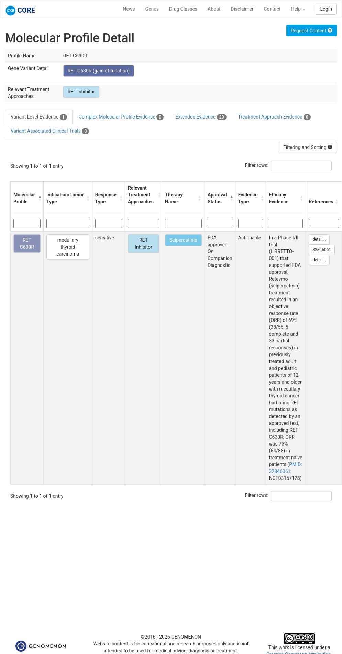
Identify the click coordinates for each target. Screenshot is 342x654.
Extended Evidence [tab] (200, 117)
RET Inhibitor (81, 91)
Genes (152, 9)
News (129, 9)
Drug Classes (183, 9)
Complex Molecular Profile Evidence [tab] (121, 117)
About (214, 9)
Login (326, 9)
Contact (272, 9)
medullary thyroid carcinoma (67, 247)
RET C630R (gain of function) (99, 71)
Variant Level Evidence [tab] (39, 117)
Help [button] (298, 9)
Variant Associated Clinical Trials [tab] (50, 131)
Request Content (311, 30)
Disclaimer (242, 9)
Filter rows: (257, 165)
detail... (319, 239)
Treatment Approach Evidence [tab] (274, 117)
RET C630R (27, 243)
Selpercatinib (183, 240)
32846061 (321, 249)
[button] (39, 198)
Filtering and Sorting (307, 147)
